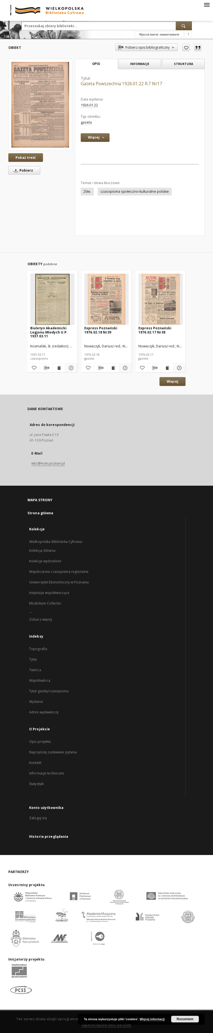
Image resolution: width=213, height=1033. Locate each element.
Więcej (172, 381)
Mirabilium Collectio (45, 603)
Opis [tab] (96, 64)
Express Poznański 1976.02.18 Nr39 (100, 330)
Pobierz (22, 170)
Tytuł (33, 659)
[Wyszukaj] (184, 25)
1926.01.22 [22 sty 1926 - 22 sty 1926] (89, 105)
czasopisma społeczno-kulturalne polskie (134, 191)
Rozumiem (185, 1019)
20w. (87, 191)
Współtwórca (39, 680)
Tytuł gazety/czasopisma (49, 691)
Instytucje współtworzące (49, 592)
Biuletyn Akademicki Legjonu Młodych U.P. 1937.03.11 (49, 332)
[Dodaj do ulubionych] (186, 47)
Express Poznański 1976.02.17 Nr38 (154, 330)
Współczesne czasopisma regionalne (58, 571)
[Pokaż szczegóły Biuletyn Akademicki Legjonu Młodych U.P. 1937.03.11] (70, 368)
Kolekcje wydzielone (45, 561)
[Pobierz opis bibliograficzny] (46, 368)
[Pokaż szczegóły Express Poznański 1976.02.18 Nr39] (124, 368)
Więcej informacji (152, 1019)
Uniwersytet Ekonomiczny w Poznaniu (59, 582)
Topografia (38, 648)
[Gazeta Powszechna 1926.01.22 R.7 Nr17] (40, 104)
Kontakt (35, 762)
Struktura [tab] (183, 64)
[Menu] (207, 4)
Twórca (35, 670)
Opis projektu (40, 741)
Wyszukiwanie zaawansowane (159, 34)
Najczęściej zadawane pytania (53, 752)
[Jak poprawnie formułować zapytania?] (188, 34)
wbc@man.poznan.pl (48, 463)
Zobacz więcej (40, 619)
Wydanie (36, 701)
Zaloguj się (38, 818)
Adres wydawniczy (44, 712)
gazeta (86, 122)
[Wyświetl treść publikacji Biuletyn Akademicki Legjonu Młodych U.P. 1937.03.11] (59, 368)
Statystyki (36, 783)
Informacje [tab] (139, 64)
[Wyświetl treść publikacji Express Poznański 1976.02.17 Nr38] (167, 368)
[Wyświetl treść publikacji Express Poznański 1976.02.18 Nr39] (113, 368)
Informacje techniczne (46, 773)
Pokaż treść (26, 157)
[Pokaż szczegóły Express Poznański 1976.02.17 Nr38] (179, 368)
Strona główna (40, 513)
